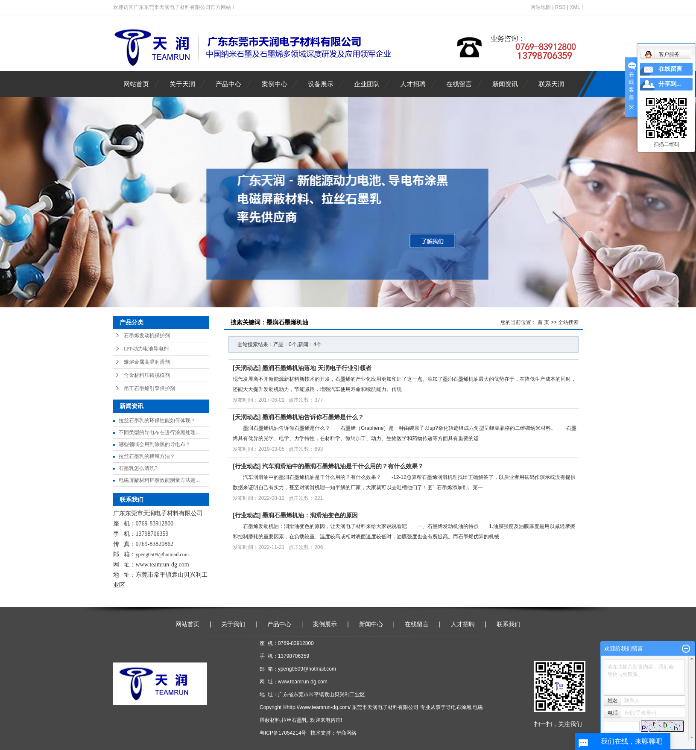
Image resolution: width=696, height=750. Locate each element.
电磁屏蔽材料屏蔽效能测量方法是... (159, 480)
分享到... (669, 84)
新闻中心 (371, 624)
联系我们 (509, 624)
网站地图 (540, 7)
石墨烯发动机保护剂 (147, 336)
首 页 (543, 322)
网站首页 (136, 84)
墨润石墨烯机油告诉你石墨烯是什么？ (313, 417)
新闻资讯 (505, 84)
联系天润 (551, 84)
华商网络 (346, 733)
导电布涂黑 (458, 707)
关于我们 (233, 624)
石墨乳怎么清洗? (138, 468)
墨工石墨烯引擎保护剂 (149, 388)
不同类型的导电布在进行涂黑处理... (159, 432)
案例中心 (274, 84)
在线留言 (459, 84)
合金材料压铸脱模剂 (147, 375)
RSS (560, 7)
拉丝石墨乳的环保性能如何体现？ (157, 420)
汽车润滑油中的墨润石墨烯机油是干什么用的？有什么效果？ (343, 466)
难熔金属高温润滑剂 (147, 362)
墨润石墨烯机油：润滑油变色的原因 (310, 515)
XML (575, 7)
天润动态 (247, 368)
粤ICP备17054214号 (283, 733)
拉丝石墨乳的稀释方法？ (147, 456)
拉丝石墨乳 (294, 720)
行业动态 (247, 466)
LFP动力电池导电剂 (146, 349)
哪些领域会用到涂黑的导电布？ (154, 444)
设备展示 (320, 84)
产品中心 (228, 84)
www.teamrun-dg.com (162, 564)
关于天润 (182, 84)
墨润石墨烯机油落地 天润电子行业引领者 (316, 368)
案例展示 (325, 624)
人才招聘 (413, 84)
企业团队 (367, 84)
